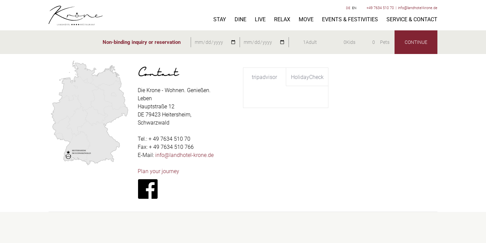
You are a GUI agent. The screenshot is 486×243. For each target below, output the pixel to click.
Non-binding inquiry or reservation (142, 42)
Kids (350, 42)
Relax (282, 19)
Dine (240, 19)
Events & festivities (350, 19)
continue (416, 42)
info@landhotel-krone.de (417, 8)
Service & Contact (411, 19)
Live (260, 19)
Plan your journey (158, 171)
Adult (311, 42)
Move (306, 19)
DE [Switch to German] (348, 8)
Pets (384, 42)
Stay (219, 19)
